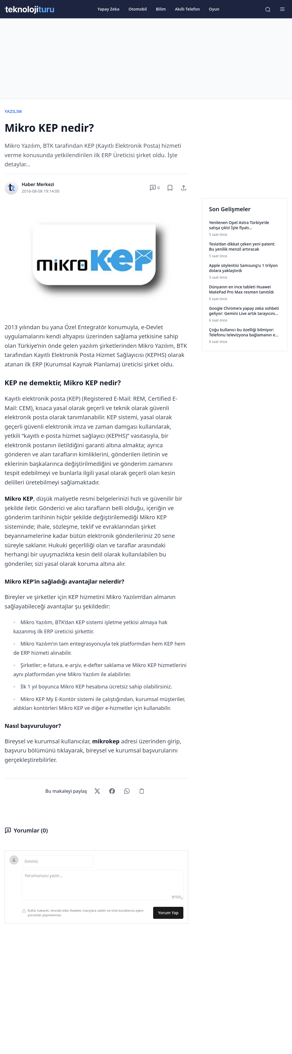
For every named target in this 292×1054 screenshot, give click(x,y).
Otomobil (138, 9)
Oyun (214, 9)
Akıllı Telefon (187, 9)
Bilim (161, 9)
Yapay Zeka (108, 9)
